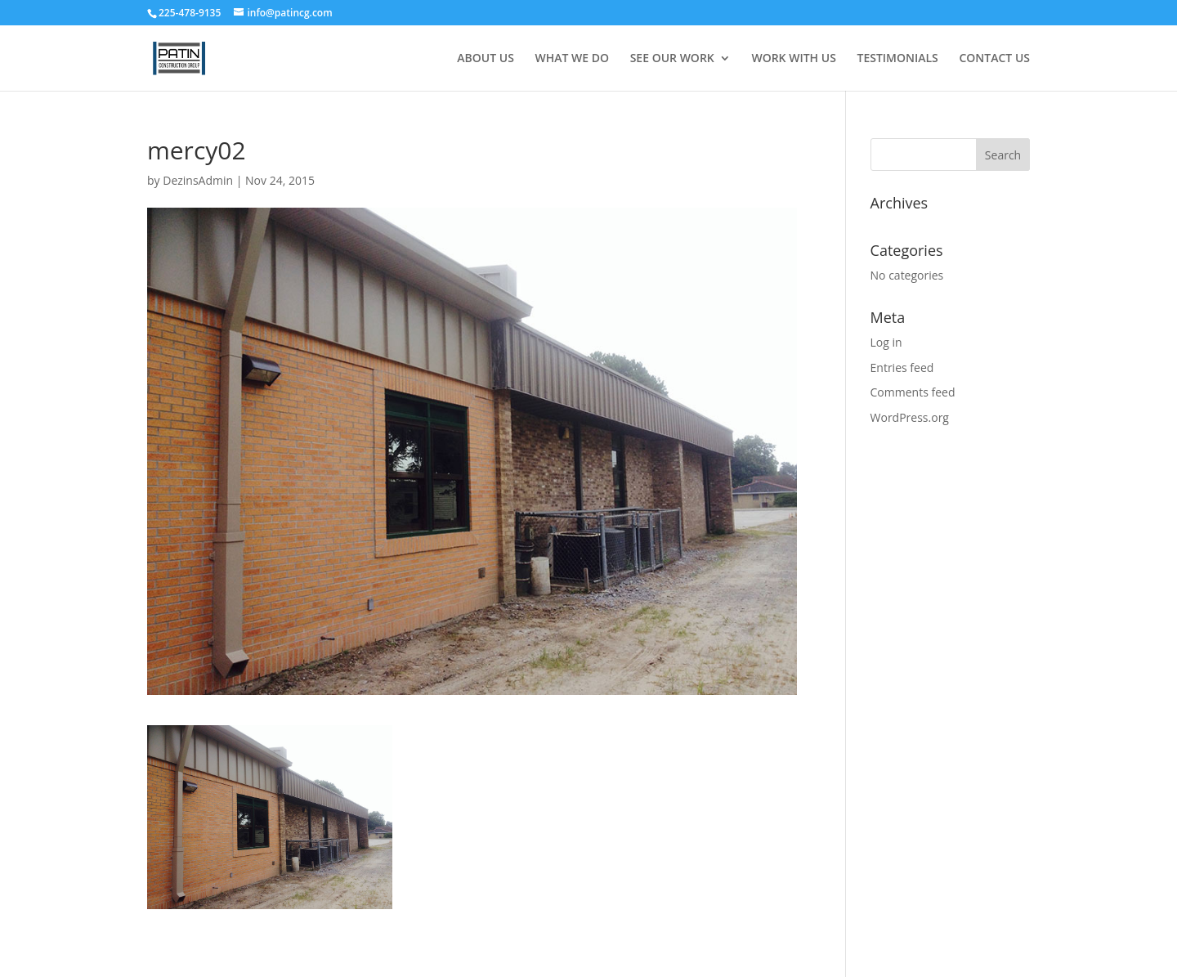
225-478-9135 (191, 13)
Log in (886, 342)
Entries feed (902, 367)
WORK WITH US (793, 58)
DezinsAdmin (198, 180)
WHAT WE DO (572, 58)
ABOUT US (485, 58)
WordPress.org (909, 417)
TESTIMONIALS (897, 58)
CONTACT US (994, 58)
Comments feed (912, 392)
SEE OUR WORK (672, 58)
